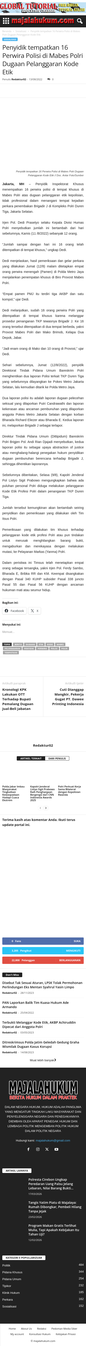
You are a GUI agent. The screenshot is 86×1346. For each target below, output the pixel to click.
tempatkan (11, 652)
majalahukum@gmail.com (53, 1140)
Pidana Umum (11, 1279)
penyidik (29, 648)
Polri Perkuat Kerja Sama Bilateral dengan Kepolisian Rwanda (69, 790)
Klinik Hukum (11, 1292)
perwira (42, 648)
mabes (60, 644)
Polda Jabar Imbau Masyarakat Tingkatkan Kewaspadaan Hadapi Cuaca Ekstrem (13, 793)
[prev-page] (40, 807)
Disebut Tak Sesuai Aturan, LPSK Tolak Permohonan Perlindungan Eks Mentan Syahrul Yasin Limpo (42, 985)
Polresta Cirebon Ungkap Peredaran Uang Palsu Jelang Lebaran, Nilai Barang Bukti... (50, 1183)
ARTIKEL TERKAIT (31, 758)
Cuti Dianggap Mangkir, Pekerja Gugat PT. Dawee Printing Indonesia (68, 696)
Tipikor (6, 1286)
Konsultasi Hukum (39, 1334)
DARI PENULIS (57, 758)
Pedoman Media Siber (64, 1328)
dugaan (30, 644)
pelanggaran (12, 648)
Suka (77, 941)
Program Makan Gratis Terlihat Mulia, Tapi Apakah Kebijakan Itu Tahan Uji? (53, 1229)
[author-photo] (43, 730)
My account (17, 1334)
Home (12, 1328)
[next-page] (46, 807)
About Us (26, 1328)
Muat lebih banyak (43, 1060)
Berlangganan (69, 960)
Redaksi (41, 1328)
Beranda (6, 31)
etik (41, 644)
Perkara (7, 1299)
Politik (6, 1265)
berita (18, 644)
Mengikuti (73, 950)
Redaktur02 (18, 79)
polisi (54, 648)
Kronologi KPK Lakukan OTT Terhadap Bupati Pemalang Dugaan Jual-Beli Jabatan (17, 699)
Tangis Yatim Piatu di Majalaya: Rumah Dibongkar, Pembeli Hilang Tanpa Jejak (54, 1206)
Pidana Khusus (12, 1272)
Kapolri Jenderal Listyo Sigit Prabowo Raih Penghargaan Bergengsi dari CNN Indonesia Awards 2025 (42, 793)
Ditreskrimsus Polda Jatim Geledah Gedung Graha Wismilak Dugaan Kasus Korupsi (40, 1044)
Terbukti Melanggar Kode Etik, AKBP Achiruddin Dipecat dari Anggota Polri (39, 1024)
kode (50, 644)
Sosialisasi (21, 31)
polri (64, 648)
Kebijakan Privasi (65, 1334)
